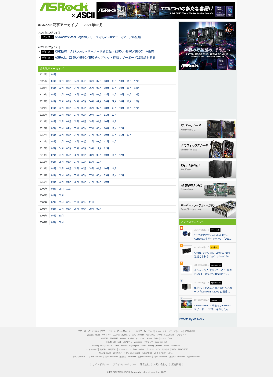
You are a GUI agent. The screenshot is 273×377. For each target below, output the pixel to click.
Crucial (116, 346)
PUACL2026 (183, 349)
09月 (114, 81)
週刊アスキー (118, 353)
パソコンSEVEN (163, 335)
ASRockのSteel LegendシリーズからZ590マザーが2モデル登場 (98, 37)
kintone (123, 338)
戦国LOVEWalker (193, 357)
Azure (149, 338)
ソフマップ (148, 342)
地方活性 (165, 349)
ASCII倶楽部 (190, 331)
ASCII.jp (83, 15)
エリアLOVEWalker (95, 357)
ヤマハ (163, 338)
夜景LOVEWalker (144, 357)
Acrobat (131, 338)
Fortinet (159, 346)
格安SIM (103, 349)
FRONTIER (110, 342)
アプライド (181, 335)
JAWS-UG (114, 338)
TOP (80, 331)
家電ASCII (112, 349)
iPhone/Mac (122, 331)
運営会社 (145, 364)
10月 (121, 81)
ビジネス (95, 331)
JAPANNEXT (176, 346)
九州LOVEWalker (160, 357)
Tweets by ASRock (191, 319)
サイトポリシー (100, 364)
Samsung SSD (98, 346)
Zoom (170, 338)
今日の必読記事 (105, 353)
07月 (99, 81)
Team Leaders (138, 349)
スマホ (158, 331)
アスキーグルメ (124, 349)
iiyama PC (126, 335)
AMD (134, 335)
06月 (91, 81)
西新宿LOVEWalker (128, 357)
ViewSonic (138, 342)
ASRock (63, 7)
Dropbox (136, 346)
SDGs (173, 349)
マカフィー (106, 335)
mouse (97, 335)
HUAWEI (104, 338)
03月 (68, 81)
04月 (76, 81)
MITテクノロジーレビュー (164, 353)
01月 (53, 74)
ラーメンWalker (79, 357)
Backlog (151, 346)
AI (85, 331)
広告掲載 (176, 364)
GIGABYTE (127, 342)
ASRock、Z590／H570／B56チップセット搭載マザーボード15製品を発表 (105, 57)
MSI (119, 342)
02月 (61, 81)
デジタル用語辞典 (133, 353)
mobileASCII (147, 353)
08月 (106, 81)
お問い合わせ (160, 364)
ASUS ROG (150, 335)
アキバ (151, 331)
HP (173, 335)
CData (143, 346)
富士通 (90, 335)
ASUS (166, 346)
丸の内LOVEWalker (177, 357)
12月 (136, 81)
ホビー (131, 331)
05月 (83, 81)
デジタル (111, 331)
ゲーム (180, 331)
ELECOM (116, 335)
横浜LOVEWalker (111, 357)
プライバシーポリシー (124, 364)
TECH (103, 331)
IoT (89, 331)
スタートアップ (169, 331)
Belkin (156, 338)
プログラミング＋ (153, 349)
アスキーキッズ (91, 349)
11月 (129, 81)
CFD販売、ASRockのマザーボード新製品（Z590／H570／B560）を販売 (104, 51)
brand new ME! (161, 342)
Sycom (141, 335)
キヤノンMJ (140, 338)
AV (145, 331)
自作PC (139, 331)
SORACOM (126, 346)
